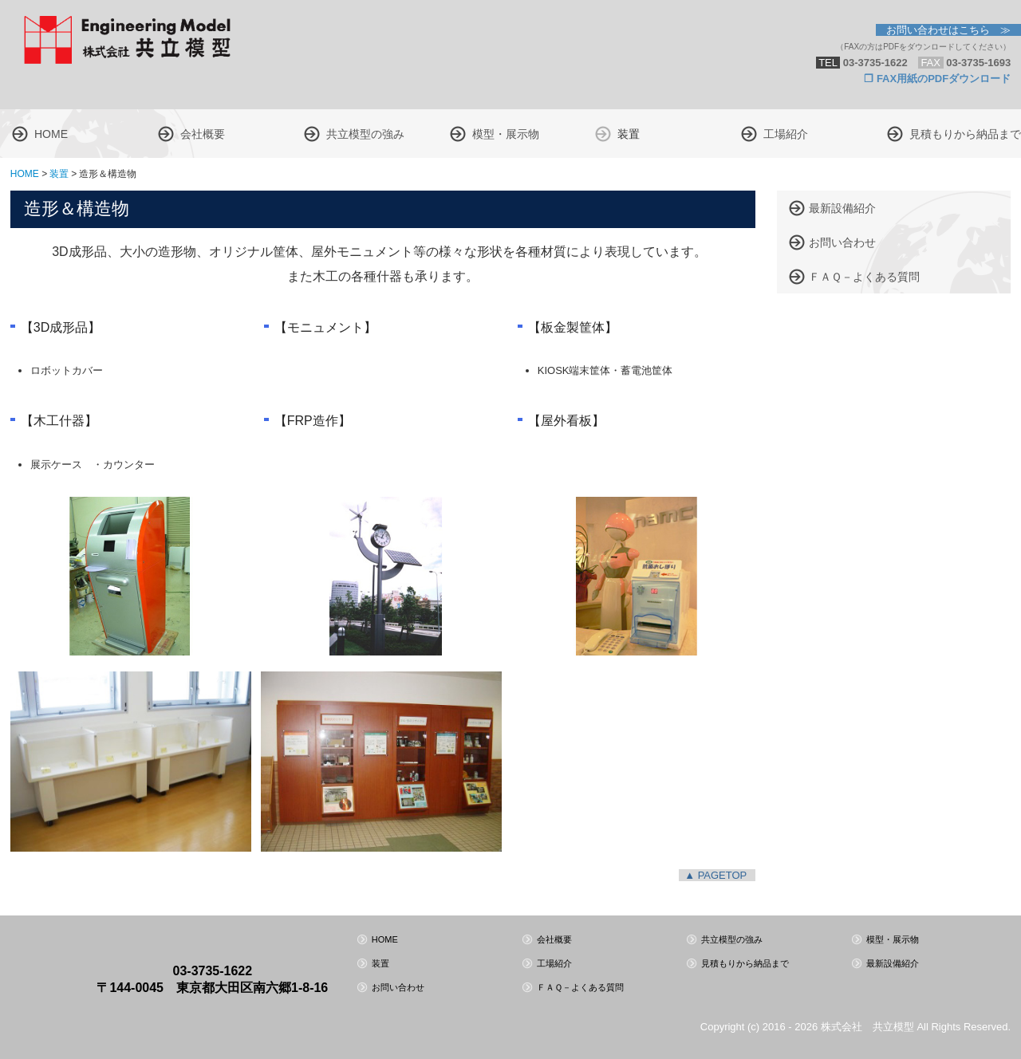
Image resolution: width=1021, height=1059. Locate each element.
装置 (628, 134)
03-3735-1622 (213, 971)
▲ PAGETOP (715, 875)
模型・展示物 (505, 134)
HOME (51, 134)
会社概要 (202, 134)
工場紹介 (785, 134)
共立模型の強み (365, 134)
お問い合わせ (842, 242)
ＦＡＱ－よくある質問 (864, 276)
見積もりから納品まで (965, 134)
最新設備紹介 (842, 208)
